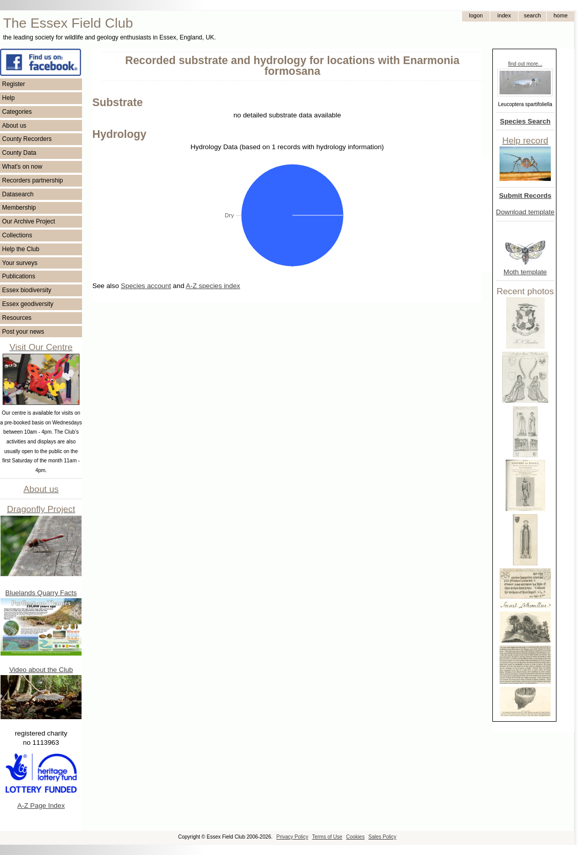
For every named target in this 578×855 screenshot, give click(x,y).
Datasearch (17, 194)
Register (13, 84)
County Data (19, 152)
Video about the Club (41, 670)
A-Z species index (213, 286)
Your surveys (19, 263)
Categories (17, 111)
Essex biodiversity (26, 290)
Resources (16, 317)
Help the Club (20, 249)
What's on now (22, 166)
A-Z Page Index (41, 805)
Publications (18, 276)
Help (8, 97)
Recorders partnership (32, 180)
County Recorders (27, 138)
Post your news (23, 331)
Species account (146, 286)
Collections (17, 235)
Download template (525, 212)
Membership (19, 207)
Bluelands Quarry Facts (40, 593)
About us (14, 125)
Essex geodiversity (27, 304)
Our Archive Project (28, 221)
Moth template (525, 272)
